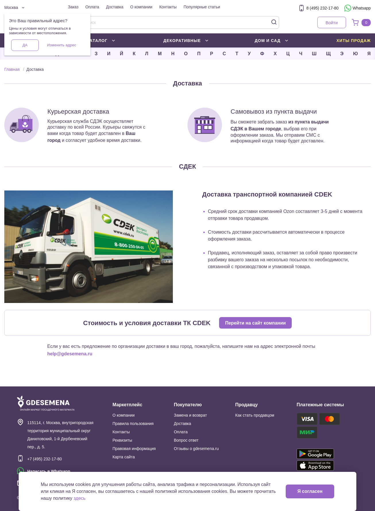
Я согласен (309, 491)
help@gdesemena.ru (69, 353)
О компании (141, 7)
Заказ (73, 7)
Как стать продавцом (254, 415)
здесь (80, 498)
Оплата (92, 7)
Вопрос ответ (186, 440)
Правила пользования (133, 423)
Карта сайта (124, 457)
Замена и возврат (190, 415)
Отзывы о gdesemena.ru (196, 448)
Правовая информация (134, 448)
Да (24, 45)
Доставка (114, 7)
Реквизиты (122, 440)
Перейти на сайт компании (255, 323)
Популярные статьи (201, 7)
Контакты (168, 7)
